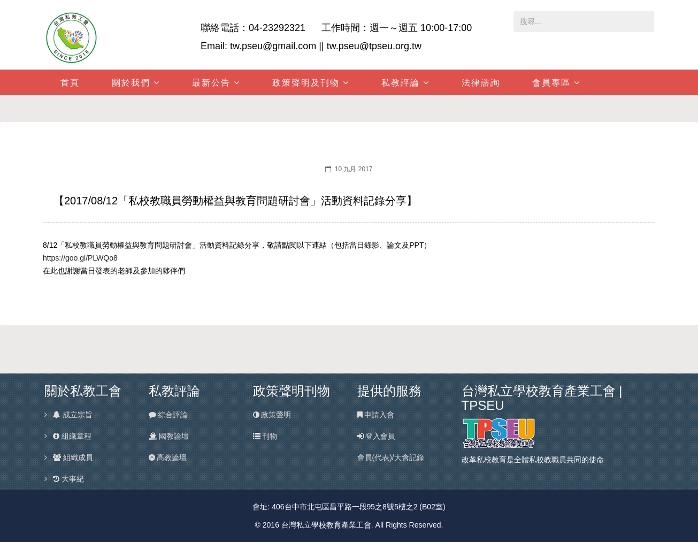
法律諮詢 (481, 82)
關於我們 (131, 82)
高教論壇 (168, 457)
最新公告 (211, 82)
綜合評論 (168, 414)
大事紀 (68, 479)
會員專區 (551, 82)
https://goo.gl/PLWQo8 (80, 258)
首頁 (70, 82)
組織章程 (71, 436)
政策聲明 (272, 414)
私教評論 (400, 82)
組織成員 (72, 457)
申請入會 (376, 414)
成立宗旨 (72, 414)
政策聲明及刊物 (306, 82)
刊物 (265, 436)
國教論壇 (169, 436)
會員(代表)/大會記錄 (390, 457)
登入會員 (376, 436)
